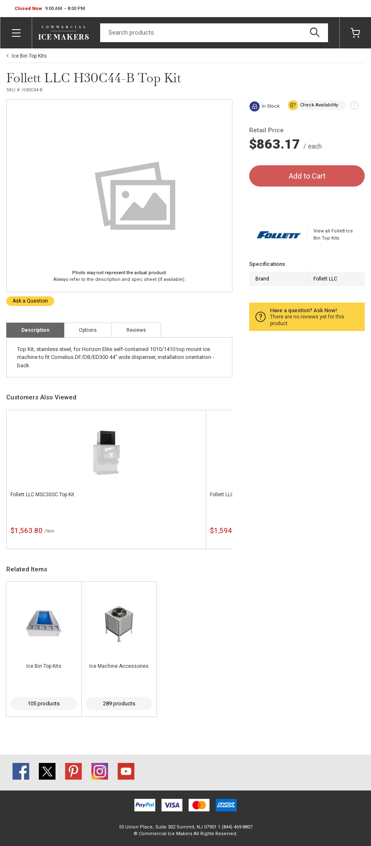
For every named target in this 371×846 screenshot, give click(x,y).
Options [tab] (88, 330)
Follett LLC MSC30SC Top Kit (42, 494)
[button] (50, 8)
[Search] (214, 32)
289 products (119, 703)
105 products (44, 703)
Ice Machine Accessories (119, 666)
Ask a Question (30, 301)
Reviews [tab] (136, 330)
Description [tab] (35, 330)
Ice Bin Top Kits (29, 56)
